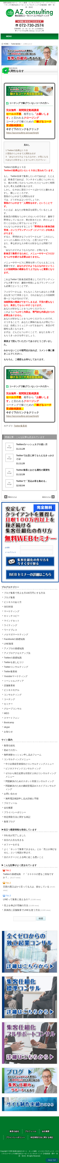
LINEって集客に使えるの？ (22, 899)
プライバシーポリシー (15, 812)
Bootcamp (9, 722)
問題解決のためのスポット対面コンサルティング (30, 781)
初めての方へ (10, 750)
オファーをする (11, 844)
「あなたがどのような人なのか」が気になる (27, 156)
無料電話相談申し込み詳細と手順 (22, 798)
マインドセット (11, 620)
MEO (6, 713)
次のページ (46, 497)
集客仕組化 (9, 745)
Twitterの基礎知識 (13, 657)
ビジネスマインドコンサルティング (23, 768)
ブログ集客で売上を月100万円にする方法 (24, 593)
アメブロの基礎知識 (14, 648)
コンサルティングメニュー (17, 759)
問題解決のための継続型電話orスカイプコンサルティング (31, 787)
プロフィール (10, 803)
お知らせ (8, 731)
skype (7, 727)
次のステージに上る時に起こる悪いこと (24, 857)
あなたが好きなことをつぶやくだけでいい (26, 160)
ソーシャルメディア (14, 681)
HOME (6, 44)
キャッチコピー (11, 616)
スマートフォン (11, 718)
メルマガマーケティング (16, 634)
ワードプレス (10, 630)
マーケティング (11, 611)
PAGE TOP (52, 1160)
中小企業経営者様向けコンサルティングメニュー (30, 764)
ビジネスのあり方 (13, 602)
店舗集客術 (9, 685)
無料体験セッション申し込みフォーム (22, 754)
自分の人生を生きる (14, 840)
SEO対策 (8, 606)
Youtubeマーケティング (15, 676)
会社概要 (8, 807)
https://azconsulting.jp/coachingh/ (22, 132)
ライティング (10, 625)
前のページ (12, 497)
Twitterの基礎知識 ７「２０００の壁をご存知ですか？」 (28, 876)
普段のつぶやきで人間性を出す (21, 153)
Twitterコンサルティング (16, 667)
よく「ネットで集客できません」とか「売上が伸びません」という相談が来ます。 (30, 851)
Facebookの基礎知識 (14, 639)
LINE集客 (8, 643)
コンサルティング (13, 694)
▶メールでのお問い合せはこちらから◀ (29, 31)
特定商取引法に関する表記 (17, 817)
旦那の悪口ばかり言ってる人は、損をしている (29, 888)
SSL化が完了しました (15, 835)
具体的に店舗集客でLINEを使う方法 (27, 910)
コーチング (9, 699)
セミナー (8, 704)
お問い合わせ (10, 793)
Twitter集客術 (15, 44)
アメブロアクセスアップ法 (17, 653)
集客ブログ (9, 821)
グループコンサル (13, 708)
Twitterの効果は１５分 (17, 150)
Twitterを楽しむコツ (14, 662)
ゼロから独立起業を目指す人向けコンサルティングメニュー (31, 775)
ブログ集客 (9, 597)
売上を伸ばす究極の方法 (21, 905)
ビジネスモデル (11, 690)
